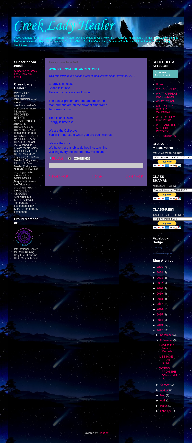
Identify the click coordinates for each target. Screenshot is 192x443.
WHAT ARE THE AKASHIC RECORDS (166, 128)
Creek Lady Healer (63, 25)
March (164, 405)
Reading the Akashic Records (166, 348)
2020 (160, 288)
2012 (160, 330)
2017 (160, 304)
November (166, 340)
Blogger (103, 433)
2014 (160, 320)
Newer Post (58, 176)
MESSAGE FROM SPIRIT (166, 359)
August (164, 390)
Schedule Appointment (162, 74)
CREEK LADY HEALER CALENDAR (164, 109)
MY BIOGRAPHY (166, 88)
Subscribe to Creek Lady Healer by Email (25, 74)
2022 (160, 283)
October (165, 384)
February (166, 411)
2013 (160, 325)
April (163, 400)
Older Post (134, 176)
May (163, 395)
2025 (160, 267)
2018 (160, 298)
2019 (160, 293)
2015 (160, 314)
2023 (160, 277)
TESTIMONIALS (166, 136)
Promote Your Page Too (162, 254)
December (166, 335)
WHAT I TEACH (165, 101)
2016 (160, 309)
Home (97, 176)
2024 (160, 272)
